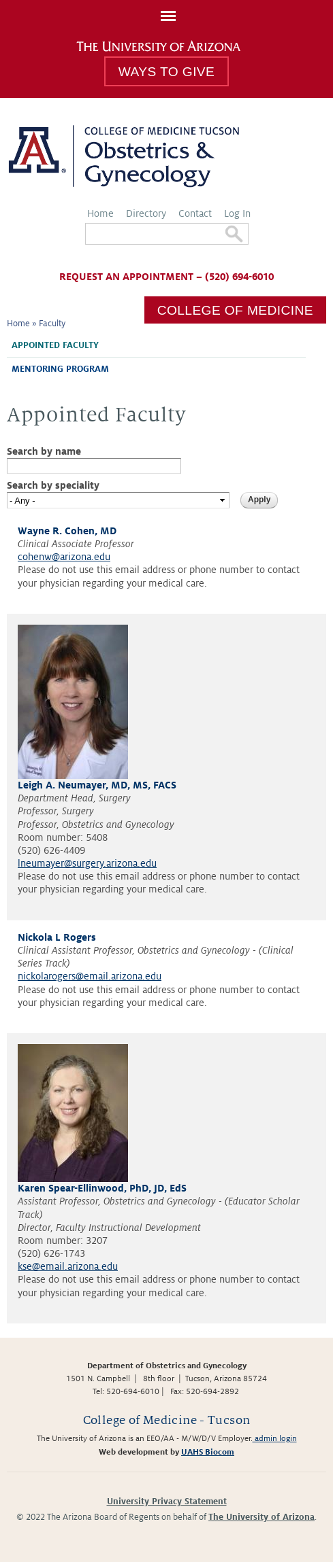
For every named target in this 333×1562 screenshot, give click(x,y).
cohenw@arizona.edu (64, 556)
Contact (195, 213)
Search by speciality (53, 485)
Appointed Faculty (55, 345)
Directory (146, 213)
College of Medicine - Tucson (167, 1420)
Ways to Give (166, 72)
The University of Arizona (261, 1517)
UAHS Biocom (207, 1452)
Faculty (52, 323)
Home (100, 213)
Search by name (44, 451)
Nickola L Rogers (57, 937)
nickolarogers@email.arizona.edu (89, 976)
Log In (237, 213)
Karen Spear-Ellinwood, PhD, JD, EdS (102, 1188)
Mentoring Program (60, 369)
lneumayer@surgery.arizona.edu (87, 863)
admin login (275, 1438)
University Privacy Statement (167, 1501)
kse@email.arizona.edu (68, 1266)
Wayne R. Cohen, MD (67, 530)
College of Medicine (235, 310)
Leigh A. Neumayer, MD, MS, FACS (97, 785)
